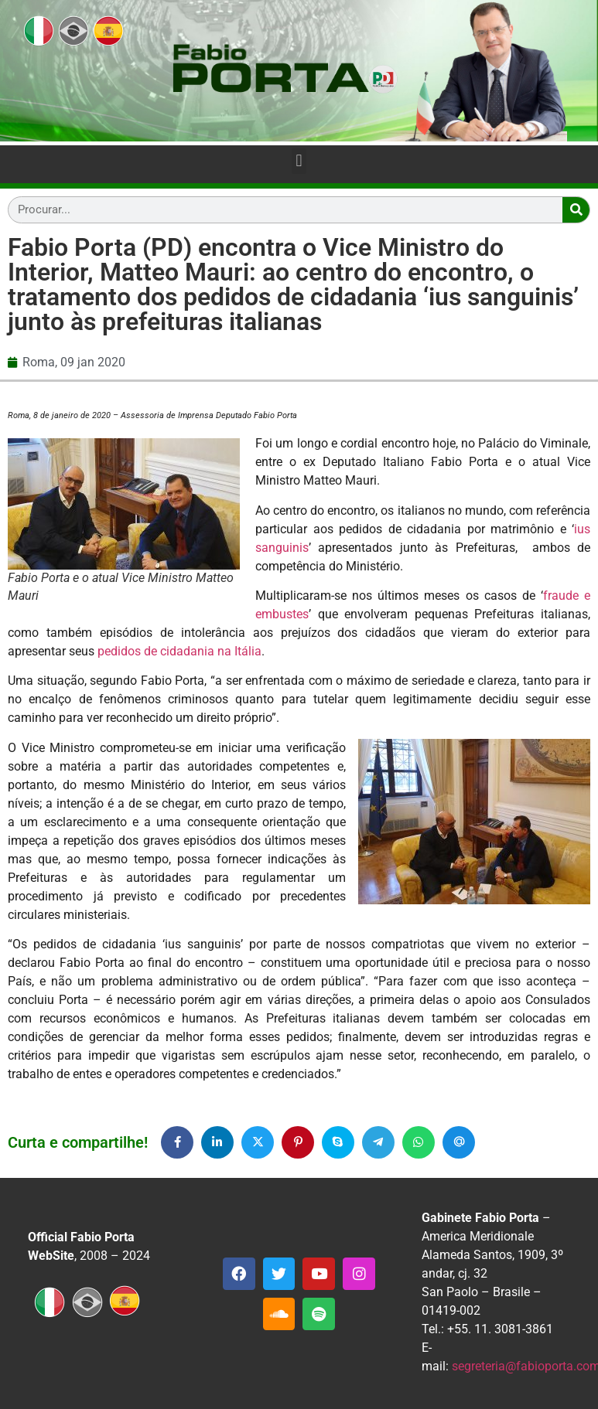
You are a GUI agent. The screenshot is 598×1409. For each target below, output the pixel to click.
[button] (299, 161)
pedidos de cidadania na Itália (179, 651)
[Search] (575, 210)
